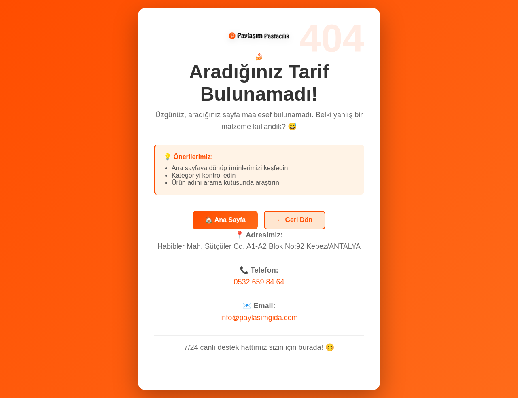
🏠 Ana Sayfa (225, 220)
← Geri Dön (294, 220)
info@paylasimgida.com (258, 318)
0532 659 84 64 (259, 283)
